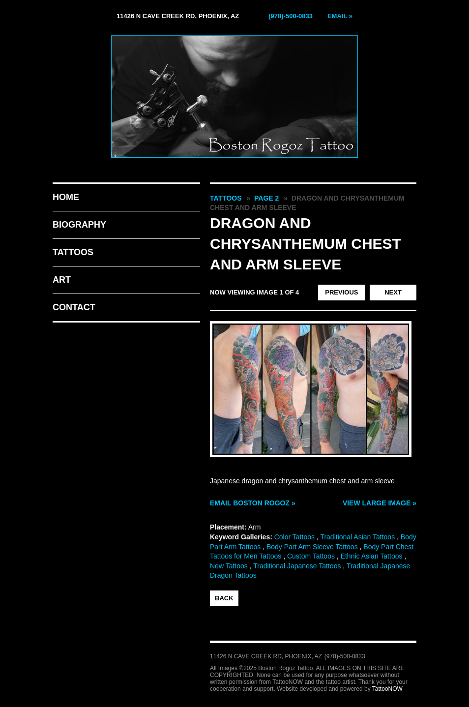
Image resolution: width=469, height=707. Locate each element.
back (224, 598)
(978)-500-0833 (290, 16)
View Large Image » (379, 503)
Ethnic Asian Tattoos (372, 556)
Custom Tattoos (311, 556)
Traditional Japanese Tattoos (297, 566)
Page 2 (266, 198)
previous (341, 292)
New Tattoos (229, 566)
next (393, 292)
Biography (79, 225)
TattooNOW (387, 688)
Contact (74, 307)
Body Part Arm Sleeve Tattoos (312, 547)
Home (66, 197)
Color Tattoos (294, 537)
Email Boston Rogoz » (252, 503)
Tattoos (73, 252)
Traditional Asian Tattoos (357, 537)
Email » (339, 16)
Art (62, 280)
